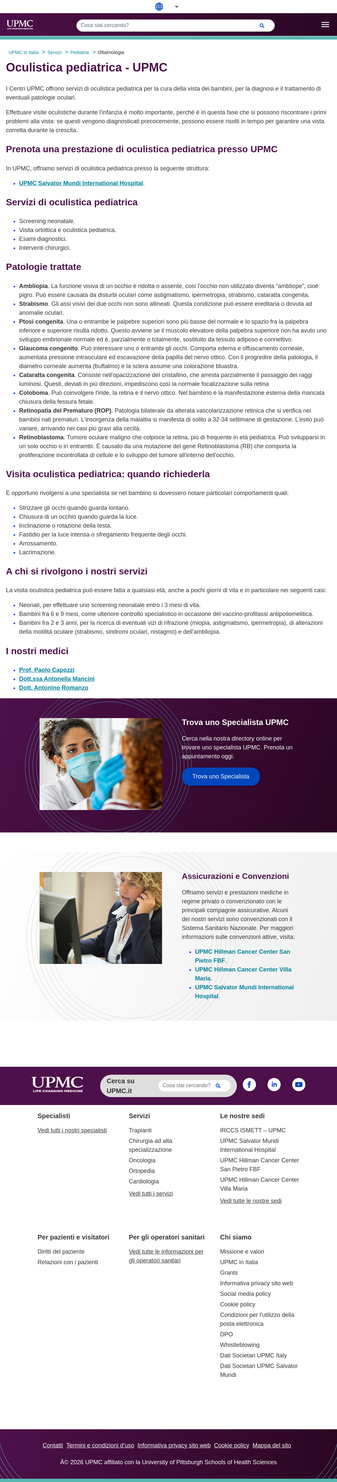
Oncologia (142, 1160)
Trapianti (140, 1130)
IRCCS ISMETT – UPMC (253, 1130)
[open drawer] (325, 24)
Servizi (139, 1115)
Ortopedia (142, 1171)
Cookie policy (237, 1304)
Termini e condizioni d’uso (100, 1445)
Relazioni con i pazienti (68, 1262)
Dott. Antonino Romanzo (53, 687)
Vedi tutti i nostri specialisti (72, 1130)
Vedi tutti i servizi (151, 1193)
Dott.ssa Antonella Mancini (57, 679)
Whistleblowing (240, 1345)
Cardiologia (144, 1181)
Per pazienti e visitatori (73, 1237)
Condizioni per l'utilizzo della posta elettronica (257, 1319)
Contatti (52, 1445)
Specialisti (54, 1115)
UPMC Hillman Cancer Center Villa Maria (259, 1184)
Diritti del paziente (61, 1251)
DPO (226, 1334)
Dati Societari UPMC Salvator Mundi (259, 1370)
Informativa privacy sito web (256, 1283)
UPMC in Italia (239, 1262)
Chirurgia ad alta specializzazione (150, 1145)
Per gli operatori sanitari (167, 1237)
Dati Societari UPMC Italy (253, 1355)
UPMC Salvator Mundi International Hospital (81, 183)
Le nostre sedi (242, 1115)
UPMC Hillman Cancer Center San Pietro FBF (259, 1165)
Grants (229, 1272)
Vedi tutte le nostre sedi (251, 1201)
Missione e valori (242, 1251)
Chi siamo (236, 1237)
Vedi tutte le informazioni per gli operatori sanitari (166, 1256)
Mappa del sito (272, 1445)
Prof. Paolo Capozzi (46, 670)
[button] (172, 7)
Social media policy (245, 1294)
